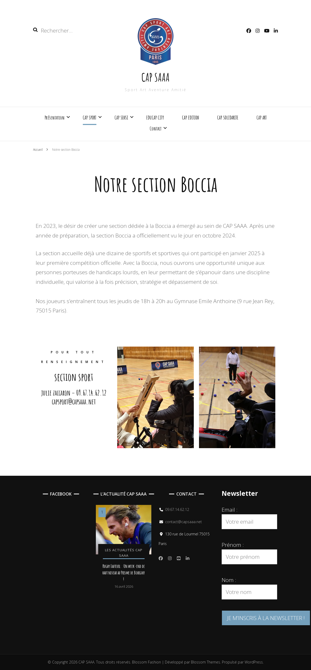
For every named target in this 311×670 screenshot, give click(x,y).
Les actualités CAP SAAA (123, 553)
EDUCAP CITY (155, 117)
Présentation (55, 117)
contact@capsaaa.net (183, 521)
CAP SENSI (121, 117)
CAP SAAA (155, 77)
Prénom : (233, 544)
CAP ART (262, 117)
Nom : (229, 580)
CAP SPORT (89, 117)
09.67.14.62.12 (177, 509)
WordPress (254, 662)
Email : (230, 509)
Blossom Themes (205, 662)
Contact (155, 128)
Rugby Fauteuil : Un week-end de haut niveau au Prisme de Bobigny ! (123, 572)
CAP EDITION (190, 117)
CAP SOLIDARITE (227, 117)
